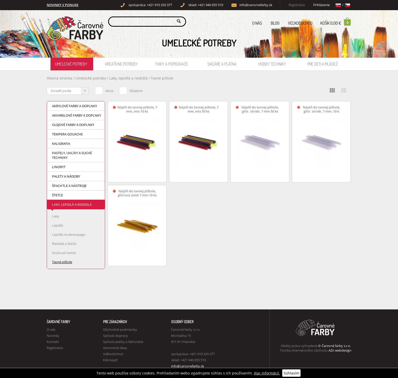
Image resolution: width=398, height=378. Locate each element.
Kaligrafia (61, 143)
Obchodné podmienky (120, 329)
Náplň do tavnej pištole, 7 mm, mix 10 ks (137, 109)
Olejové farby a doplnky (73, 124)
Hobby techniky (272, 64)
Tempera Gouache (67, 134)
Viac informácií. (267, 373)
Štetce (57, 195)
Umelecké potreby (71, 64)
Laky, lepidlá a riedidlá (128, 78)
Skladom (131, 90)
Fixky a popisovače (171, 64)
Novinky (53, 335)
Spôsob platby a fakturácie (123, 341)
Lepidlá (57, 225)
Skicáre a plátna (222, 64)
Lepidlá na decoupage (68, 234)
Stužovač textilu (64, 252)
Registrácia (297, 5)
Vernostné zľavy (115, 347)
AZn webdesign (339, 350)
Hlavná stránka (59, 78)
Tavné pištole (162, 78)
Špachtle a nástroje (69, 185)
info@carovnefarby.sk (255, 5)
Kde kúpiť (110, 360)
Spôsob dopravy (115, 335)
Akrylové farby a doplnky (74, 106)
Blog (275, 23)
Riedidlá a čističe (64, 243)
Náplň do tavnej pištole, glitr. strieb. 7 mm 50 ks (260, 109)
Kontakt (53, 341)
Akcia (104, 90)
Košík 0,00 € (335, 22)
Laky (55, 216)
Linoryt (58, 167)
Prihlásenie (321, 5)
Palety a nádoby (66, 176)
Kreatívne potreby (121, 64)
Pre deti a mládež (322, 64)
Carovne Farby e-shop (74, 21)
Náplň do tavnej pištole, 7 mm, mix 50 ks (199, 109)
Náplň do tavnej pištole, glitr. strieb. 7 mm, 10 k (321, 109)
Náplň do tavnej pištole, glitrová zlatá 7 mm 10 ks (137, 193)
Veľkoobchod (300, 23)
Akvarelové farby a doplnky (76, 115)
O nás (257, 23)
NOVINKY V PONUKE (62, 5)
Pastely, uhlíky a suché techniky (72, 155)
